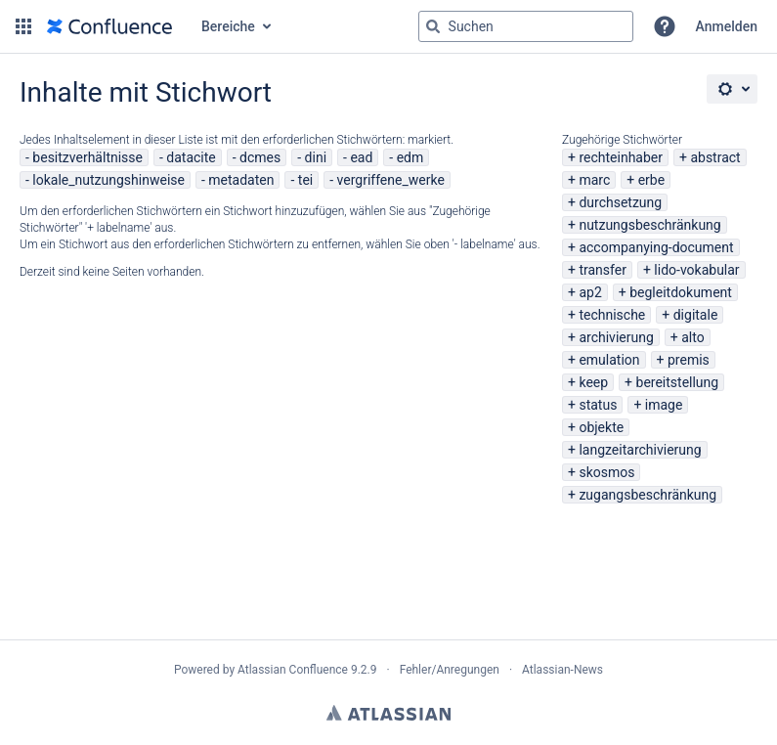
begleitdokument (680, 292)
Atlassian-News (562, 670)
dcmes (260, 157)
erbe (651, 180)
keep (593, 382)
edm (410, 157)
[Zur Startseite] (109, 26)
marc (594, 180)
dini (315, 157)
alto (692, 337)
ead (361, 157)
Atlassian (388, 712)
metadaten (241, 180)
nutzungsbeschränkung (649, 225)
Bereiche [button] (228, 26)
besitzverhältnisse (87, 157)
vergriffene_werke (391, 180)
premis (689, 360)
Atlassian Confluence (292, 670)
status (598, 405)
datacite (190, 157)
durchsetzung (620, 202)
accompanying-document (656, 247)
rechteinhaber (621, 157)
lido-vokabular (696, 270)
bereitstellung (677, 382)
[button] (23, 26)
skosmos (606, 472)
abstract (715, 157)
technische (612, 315)
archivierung (616, 337)
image (664, 405)
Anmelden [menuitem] (726, 26)
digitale (695, 315)
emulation (609, 360)
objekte (601, 427)
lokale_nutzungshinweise (108, 180)
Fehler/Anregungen (449, 670)
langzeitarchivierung (640, 450)
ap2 (590, 292)
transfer (602, 270)
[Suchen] (433, 26)
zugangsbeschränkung (647, 495)
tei (305, 180)
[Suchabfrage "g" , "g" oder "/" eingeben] (525, 26)
